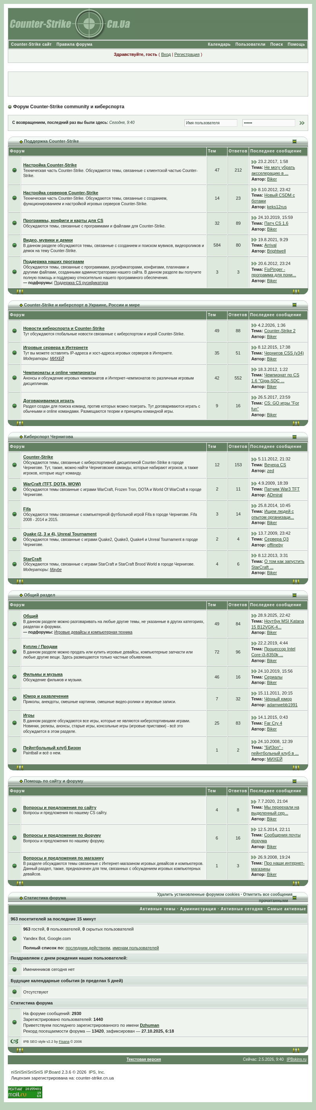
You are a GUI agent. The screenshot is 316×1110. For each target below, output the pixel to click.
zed (270, 470)
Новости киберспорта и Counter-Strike (64, 328)
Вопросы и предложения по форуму (62, 835)
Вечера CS (275, 464)
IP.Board (52, 1072)
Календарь (219, 44)
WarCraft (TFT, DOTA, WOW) (52, 484)
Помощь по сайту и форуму (53, 781)
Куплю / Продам (40, 646)
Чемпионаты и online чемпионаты (59, 372)
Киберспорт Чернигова (48, 436)
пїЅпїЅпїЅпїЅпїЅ (27, 1072)
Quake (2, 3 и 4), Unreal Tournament (60, 534)
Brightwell (276, 251)
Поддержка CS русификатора (81, 283)
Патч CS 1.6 (276, 223)
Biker (272, 179)
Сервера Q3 (276, 539)
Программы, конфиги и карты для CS (63, 220)
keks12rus (277, 206)
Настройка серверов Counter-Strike (60, 192)
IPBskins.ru (297, 1059)
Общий (30, 616)
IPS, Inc (96, 1072)
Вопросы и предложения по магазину (63, 858)
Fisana (64, 1042)
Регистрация (186, 54)
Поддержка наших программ (53, 261)
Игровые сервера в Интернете (55, 347)
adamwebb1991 (282, 704)
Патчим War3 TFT (282, 489)
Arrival (270, 245)
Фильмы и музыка (43, 674)
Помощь (296, 44)
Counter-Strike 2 (280, 330)
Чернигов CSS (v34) (284, 353)
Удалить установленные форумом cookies (198, 894)
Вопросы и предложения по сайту (59, 807)
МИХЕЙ (57, 358)
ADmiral (274, 494)
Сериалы (273, 677)
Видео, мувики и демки (48, 240)
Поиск (276, 44)
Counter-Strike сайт (31, 44)
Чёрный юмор (278, 698)
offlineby (275, 544)
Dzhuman (149, 1025)
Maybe (56, 570)
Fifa (27, 509)
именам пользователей (135, 947)
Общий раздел (39, 595)
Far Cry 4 (273, 723)
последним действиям (87, 947)
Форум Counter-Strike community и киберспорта (69, 106)
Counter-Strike (38, 457)
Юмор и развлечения (46, 696)
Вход (166, 54)
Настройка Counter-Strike (50, 165)
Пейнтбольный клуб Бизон (52, 747)
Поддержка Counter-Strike (51, 141)
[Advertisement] (157, 84)
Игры (28, 715)
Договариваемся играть (48, 400)
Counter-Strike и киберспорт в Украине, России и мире (82, 305)
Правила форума (74, 44)
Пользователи (250, 44)
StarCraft (32, 559)
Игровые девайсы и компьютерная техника (93, 632)
